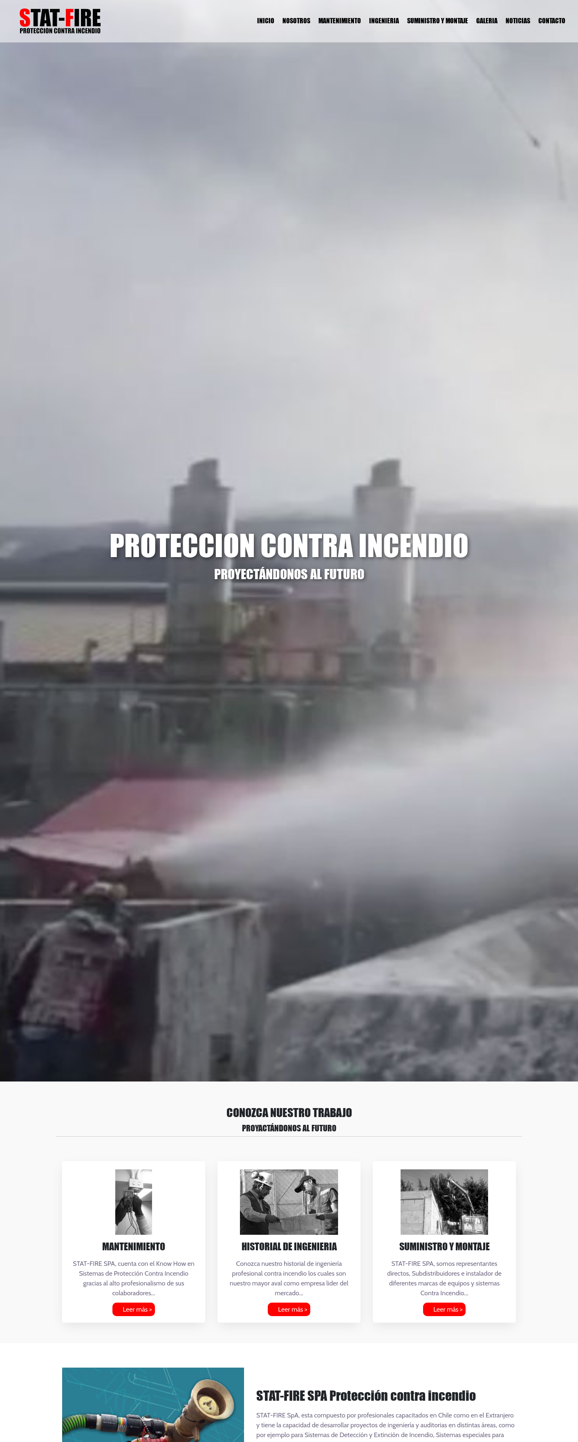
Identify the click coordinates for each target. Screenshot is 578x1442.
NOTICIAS (518, 21)
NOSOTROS (296, 21)
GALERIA (486, 21)
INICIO (265, 21)
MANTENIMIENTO (339, 21)
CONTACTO (551, 21)
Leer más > (137, 1309)
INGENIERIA (384, 21)
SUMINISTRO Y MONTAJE (437, 21)
